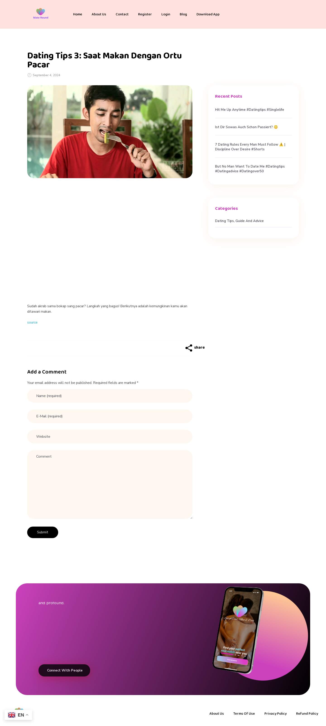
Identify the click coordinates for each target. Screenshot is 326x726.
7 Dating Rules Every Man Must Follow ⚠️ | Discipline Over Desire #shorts (250, 146)
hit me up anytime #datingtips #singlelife (249, 109)
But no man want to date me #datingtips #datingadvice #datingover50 (250, 168)
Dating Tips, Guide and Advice (239, 221)
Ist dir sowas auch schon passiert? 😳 (246, 127)
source (32, 322)
